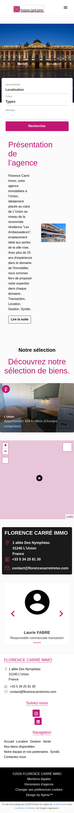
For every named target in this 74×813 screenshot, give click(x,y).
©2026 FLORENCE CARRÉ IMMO (37, 774)
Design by (39, 795)
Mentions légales (39, 779)
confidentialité (59, 804)
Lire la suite (19, 319)
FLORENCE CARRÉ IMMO (36, 533)
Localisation (13, 85)
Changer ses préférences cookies (38, 789)
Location (53, 64)
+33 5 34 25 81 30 (26, 559)
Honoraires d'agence (38, 784)
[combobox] (37, 90)
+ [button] (5, 446)
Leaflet (70, 516)
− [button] (5, 452)
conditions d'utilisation (25, 808)
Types (9, 97)
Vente (21, 64)
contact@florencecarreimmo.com (40, 568)
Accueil (28, 12)
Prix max (10, 110)
